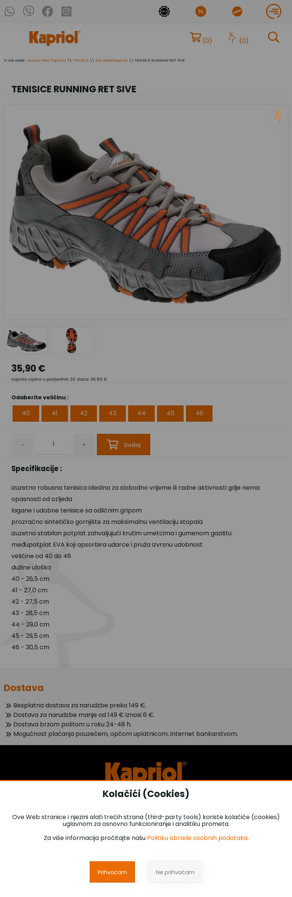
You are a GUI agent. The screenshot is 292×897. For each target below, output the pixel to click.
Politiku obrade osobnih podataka (197, 838)
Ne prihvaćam (175, 872)
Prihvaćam (112, 872)
